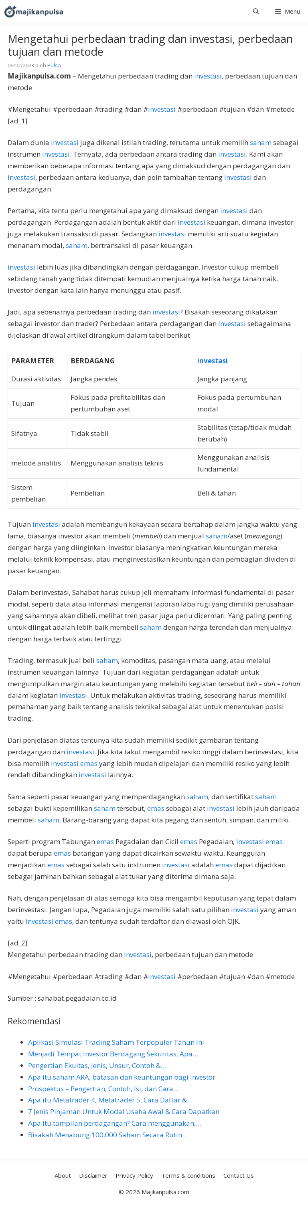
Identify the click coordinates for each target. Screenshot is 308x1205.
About (63, 1175)
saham (261, 142)
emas (88, 763)
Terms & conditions (188, 1175)
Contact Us (238, 1175)
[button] (256, 11)
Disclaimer (93, 1175)
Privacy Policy (134, 1175)
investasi (208, 76)
